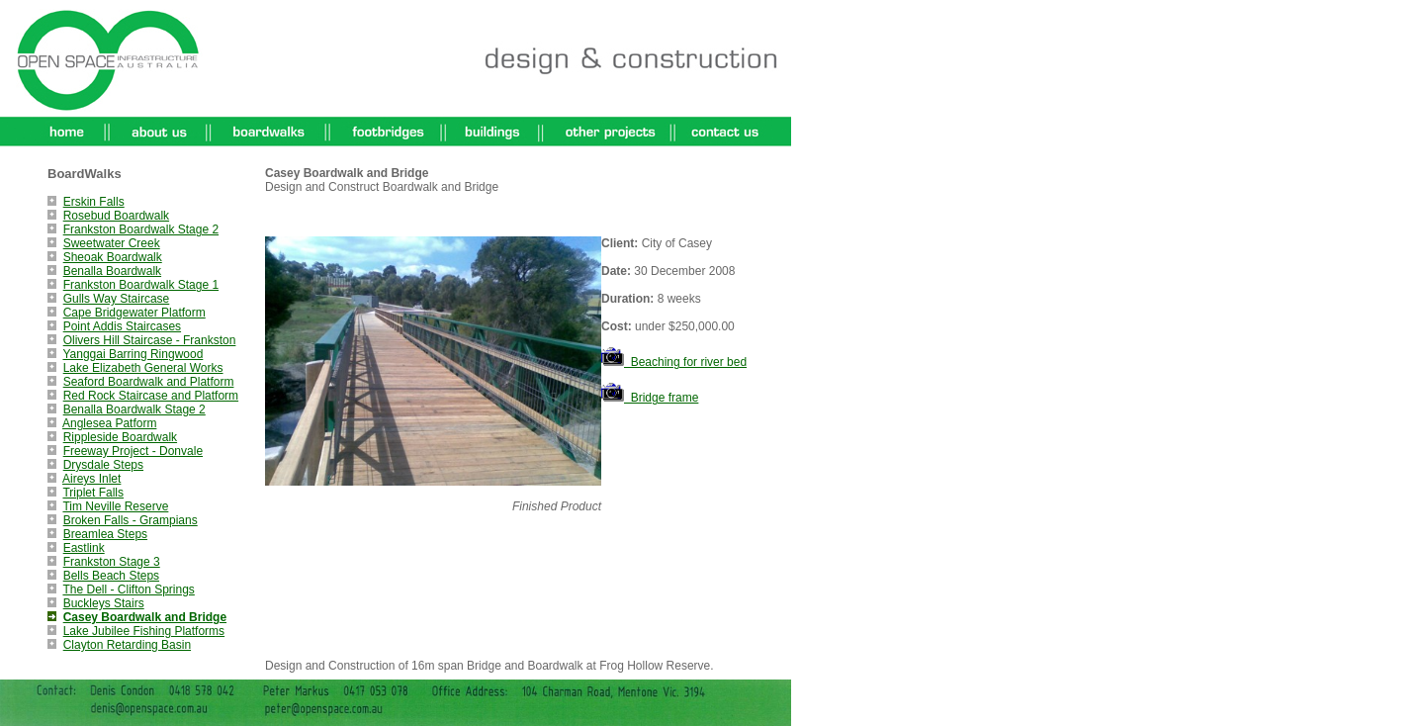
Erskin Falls (94, 202)
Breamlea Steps (105, 534)
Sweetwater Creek (111, 243)
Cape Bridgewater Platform (134, 312)
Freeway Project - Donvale (133, 451)
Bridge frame (649, 398)
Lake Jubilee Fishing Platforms (143, 631)
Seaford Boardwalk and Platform (148, 382)
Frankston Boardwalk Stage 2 (141, 229)
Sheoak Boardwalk (112, 257)
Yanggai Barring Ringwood (132, 354)
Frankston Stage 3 (111, 562)
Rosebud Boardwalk (116, 216)
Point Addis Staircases (122, 326)
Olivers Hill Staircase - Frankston (149, 340)
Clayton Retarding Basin (127, 645)
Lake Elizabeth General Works (143, 368)
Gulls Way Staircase (116, 299)
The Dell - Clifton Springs (128, 589)
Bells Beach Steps (111, 576)
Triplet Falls (93, 492)
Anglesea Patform (109, 423)
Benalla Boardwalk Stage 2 (134, 409)
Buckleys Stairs (103, 603)
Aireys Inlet (91, 479)
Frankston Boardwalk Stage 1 (141, 285)
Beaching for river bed (674, 362)
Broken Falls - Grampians (130, 520)
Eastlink (84, 548)
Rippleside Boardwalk (120, 437)
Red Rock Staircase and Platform (150, 396)
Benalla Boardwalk (112, 271)
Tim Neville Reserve (115, 506)
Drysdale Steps (103, 465)
